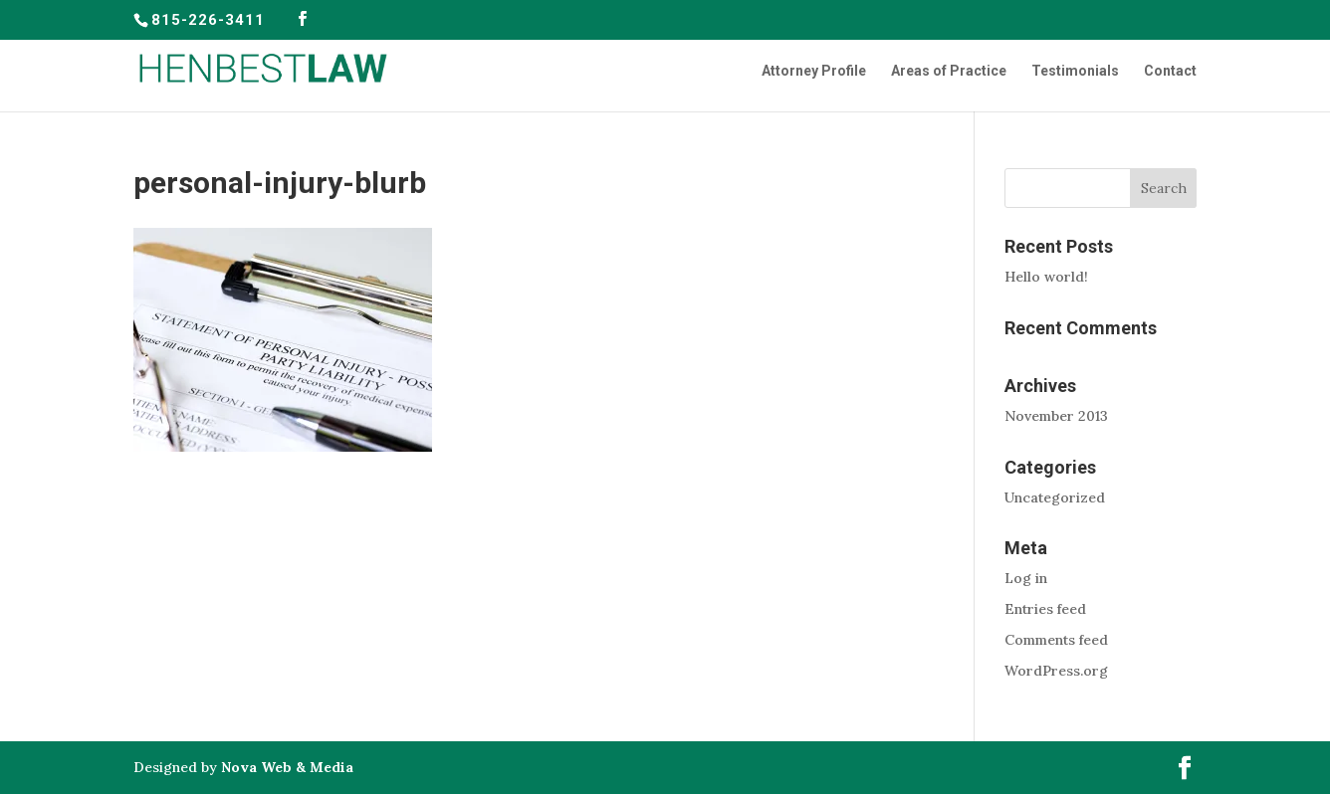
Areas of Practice (948, 71)
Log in (1025, 578)
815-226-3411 (208, 20)
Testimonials (1075, 71)
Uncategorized (1054, 497)
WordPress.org (1056, 671)
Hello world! (1046, 277)
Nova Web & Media (287, 767)
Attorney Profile (814, 71)
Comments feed (1056, 640)
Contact (1170, 71)
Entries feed (1045, 609)
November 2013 (1056, 416)
